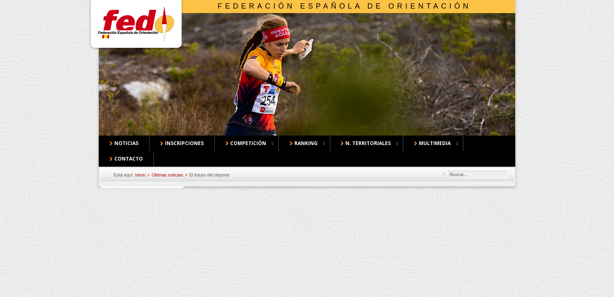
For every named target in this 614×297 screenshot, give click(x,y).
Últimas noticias (167, 174)
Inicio (140, 174)
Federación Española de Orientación (344, 6)
